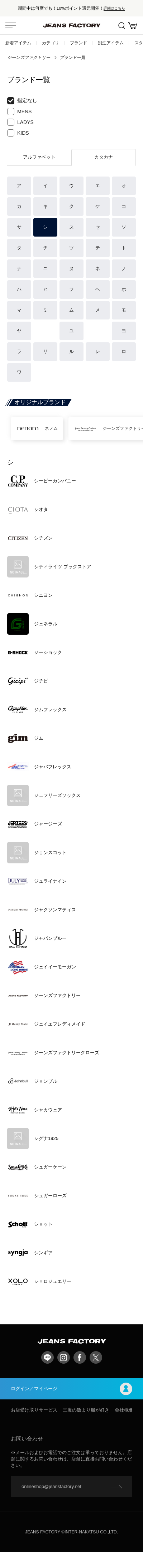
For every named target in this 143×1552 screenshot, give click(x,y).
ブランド (78, 42)
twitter (96, 1357)
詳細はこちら (114, 8)
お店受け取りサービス (34, 1410)
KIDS (18, 133)
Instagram (63, 1357)
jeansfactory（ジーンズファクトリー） (71, 25)
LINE (47, 1357)
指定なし (22, 100)
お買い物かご (132, 25)
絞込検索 (121, 25)
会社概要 (124, 1410)
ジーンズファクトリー (28, 57)
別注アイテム (111, 42)
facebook (79, 1357)
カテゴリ (50, 42)
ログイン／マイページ (71, 1389)
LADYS (20, 122)
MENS (19, 111)
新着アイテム (18, 42)
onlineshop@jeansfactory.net (51, 1486)
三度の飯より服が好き (86, 1410)
